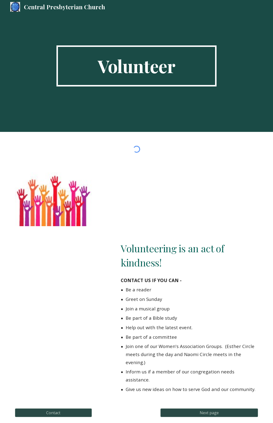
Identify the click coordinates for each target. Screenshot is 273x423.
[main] (136, 65)
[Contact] (53, 412)
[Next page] (209, 412)
